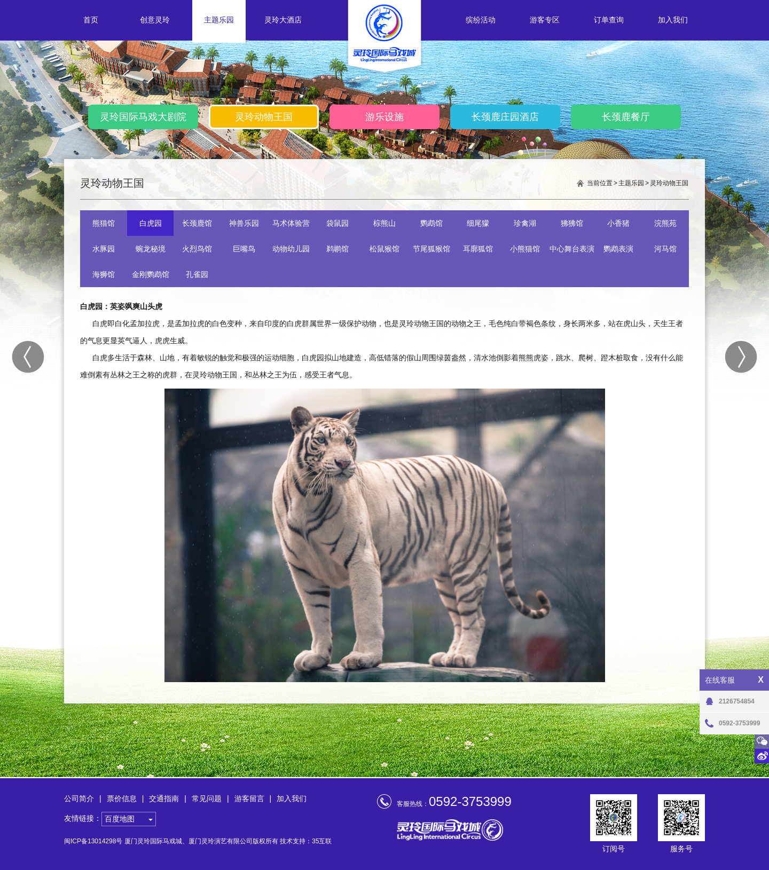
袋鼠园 (337, 223)
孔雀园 (197, 274)
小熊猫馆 (525, 248)
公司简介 (79, 798)
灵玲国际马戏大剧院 (143, 117)
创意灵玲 (155, 19)
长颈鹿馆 (197, 223)
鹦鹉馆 (431, 223)
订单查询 (609, 19)
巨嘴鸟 (244, 248)
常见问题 (207, 798)
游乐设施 (384, 117)
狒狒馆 (572, 223)
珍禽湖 (525, 223)
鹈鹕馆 (337, 248)
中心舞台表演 (572, 248)
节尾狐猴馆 (431, 248)
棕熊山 (384, 223)
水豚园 (103, 248)
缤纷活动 (481, 19)
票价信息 (122, 798)
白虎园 (150, 223)
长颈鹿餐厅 (626, 117)
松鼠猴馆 (384, 248)
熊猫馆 (103, 223)
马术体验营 (291, 223)
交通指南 (164, 798)
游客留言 (249, 798)
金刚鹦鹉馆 (150, 274)
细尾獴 (478, 223)
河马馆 (665, 248)
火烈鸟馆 (197, 248)
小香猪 (618, 223)
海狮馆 (103, 274)
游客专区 (545, 19)
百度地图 (120, 818)
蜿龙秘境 (151, 248)
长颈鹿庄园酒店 (505, 117)
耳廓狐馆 (478, 248)
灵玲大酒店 (283, 19)
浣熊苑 (665, 223)
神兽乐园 (244, 223)
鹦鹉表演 (618, 248)
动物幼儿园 (291, 248)
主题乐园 (219, 19)
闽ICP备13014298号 (93, 841)
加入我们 (673, 19)
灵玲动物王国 (264, 117)
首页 (90, 19)
